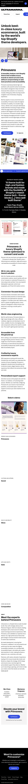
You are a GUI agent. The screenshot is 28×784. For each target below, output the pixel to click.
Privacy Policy (4, 779)
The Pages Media (13, 210)
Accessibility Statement (13, 779)
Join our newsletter (6, 3)
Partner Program (15, 777)
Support (9, 777)
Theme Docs (3, 777)
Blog (21, 777)
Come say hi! (4, 671)
